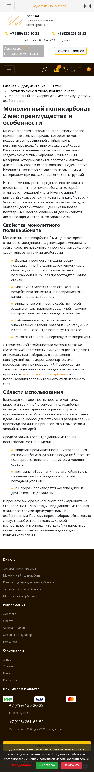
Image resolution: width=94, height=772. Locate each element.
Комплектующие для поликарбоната (28, 582)
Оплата (8, 621)
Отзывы (8, 666)
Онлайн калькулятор (17, 635)
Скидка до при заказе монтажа (21, 51)
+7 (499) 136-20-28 (26, 705)
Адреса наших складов (49, 6)
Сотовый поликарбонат (19, 568)
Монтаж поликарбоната (20, 596)
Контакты (10, 680)
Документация (33, 86)
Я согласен (47, 765)
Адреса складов (14, 628)
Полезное (10, 642)
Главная (9, 86)
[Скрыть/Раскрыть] (9, 6)
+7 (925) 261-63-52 (26, 721)
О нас (7, 659)
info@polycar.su (19, 713)
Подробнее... (22, 765)
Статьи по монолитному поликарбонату (41, 91)
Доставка (9, 614)
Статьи (56, 86)
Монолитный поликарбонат (22, 575)
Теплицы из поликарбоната (22, 589)
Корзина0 (81, 69)
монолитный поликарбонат (44, 374)
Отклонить (71, 765)
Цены (7, 673)
